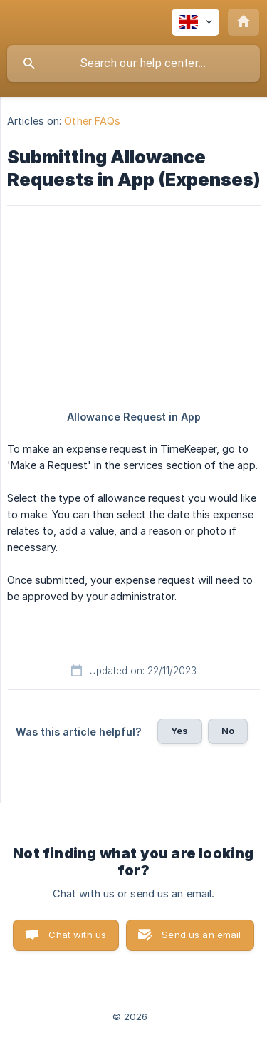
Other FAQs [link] (92, 121)
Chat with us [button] (77, 934)
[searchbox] (133, 63)
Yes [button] (179, 730)
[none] (195, 22)
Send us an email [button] (201, 934)
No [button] (227, 730)
